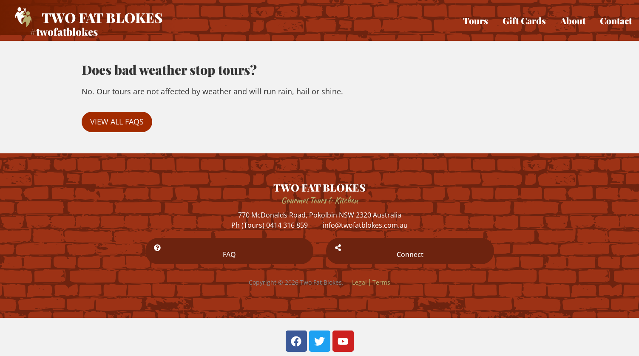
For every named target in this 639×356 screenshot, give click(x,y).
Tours (475, 20)
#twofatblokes (64, 31)
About (572, 20)
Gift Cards (524, 20)
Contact (616, 20)
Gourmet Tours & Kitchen (319, 200)
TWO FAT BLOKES (319, 187)
